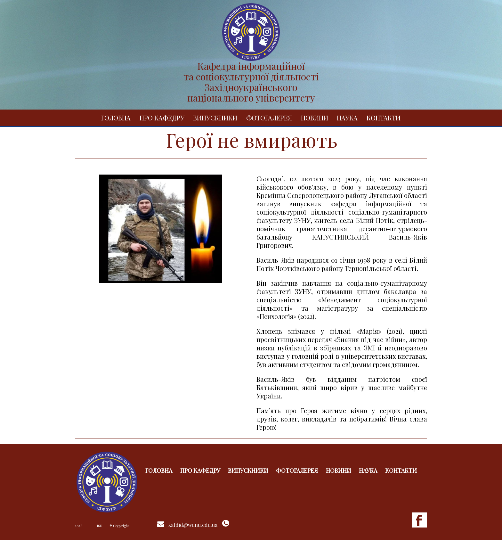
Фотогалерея (269, 117)
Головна (116, 117)
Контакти (384, 117)
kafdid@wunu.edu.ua (192, 524)
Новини (314, 117)
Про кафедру (162, 117)
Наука (347, 117)
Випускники (215, 117)
